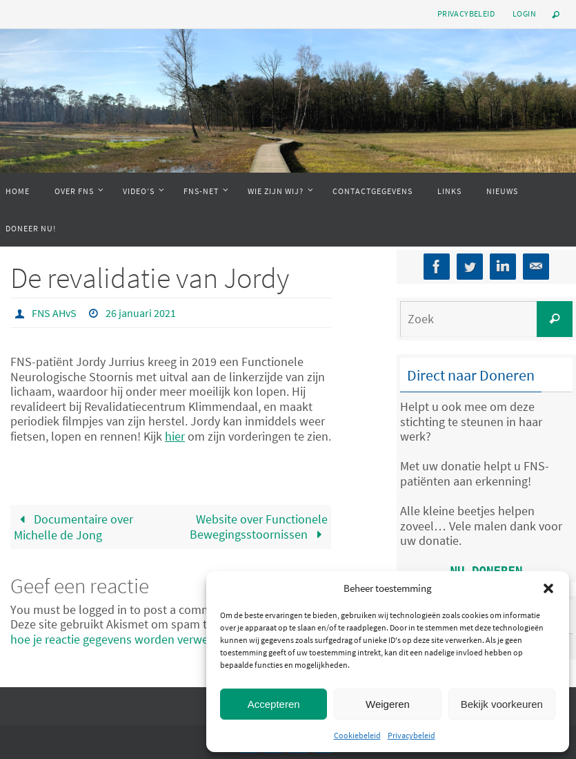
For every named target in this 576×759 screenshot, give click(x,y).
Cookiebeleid (357, 735)
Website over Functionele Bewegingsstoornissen (259, 526)
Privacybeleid (411, 735)
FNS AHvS (54, 313)
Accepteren (274, 704)
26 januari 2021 (141, 313)
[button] (548, 588)
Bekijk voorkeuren (502, 704)
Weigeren (388, 704)
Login (524, 13)
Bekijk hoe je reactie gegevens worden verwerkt (164, 631)
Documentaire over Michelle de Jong (73, 527)
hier (175, 436)
